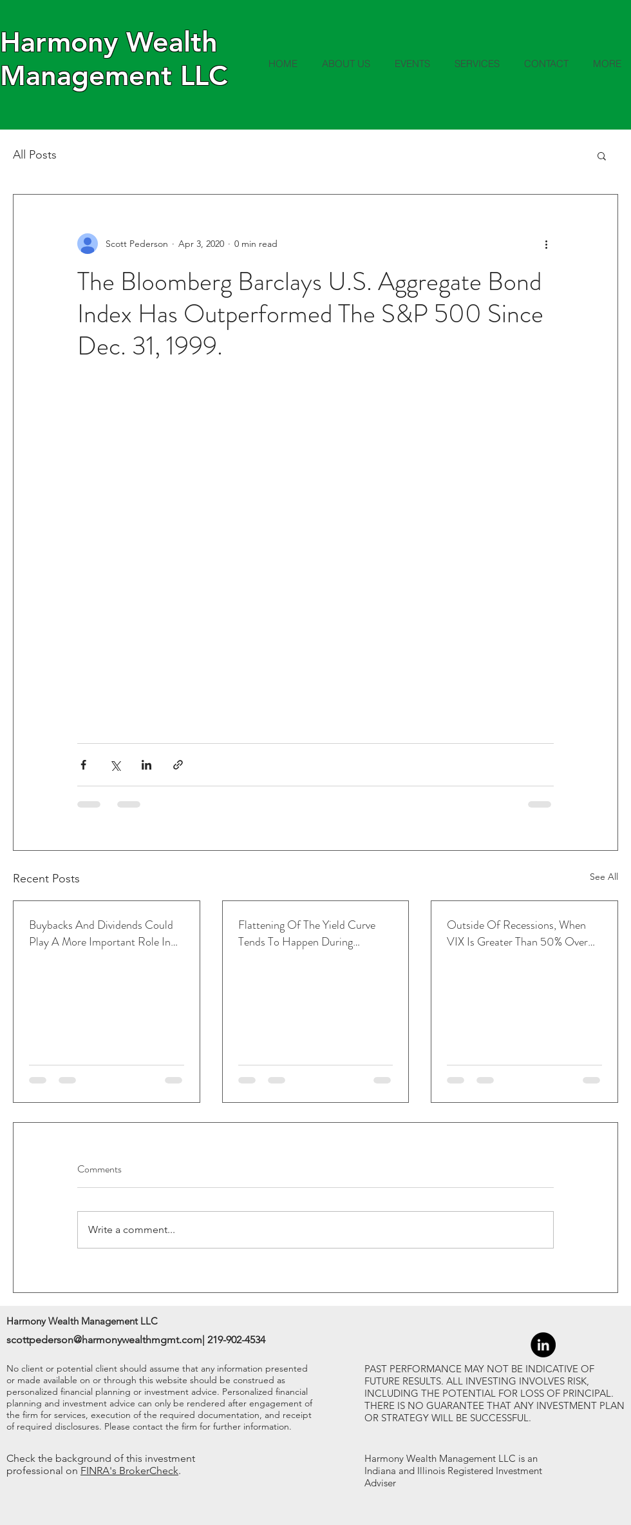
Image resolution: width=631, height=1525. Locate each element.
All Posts (35, 155)
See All (604, 876)
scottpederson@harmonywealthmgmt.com (104, 1340)
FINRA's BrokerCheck (129, 1470)
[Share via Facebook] (83, 765)
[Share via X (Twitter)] (115, 765)
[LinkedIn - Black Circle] (543, 1344)
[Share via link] (178, 765)
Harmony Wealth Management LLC (113, 58)
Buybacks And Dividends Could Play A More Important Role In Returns (101, 933)
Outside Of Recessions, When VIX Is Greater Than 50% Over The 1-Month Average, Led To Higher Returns (517, 933)
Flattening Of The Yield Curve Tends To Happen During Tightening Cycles (306, 933)
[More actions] (546, 243)
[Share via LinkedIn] (146, 765)
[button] (602, 155)
